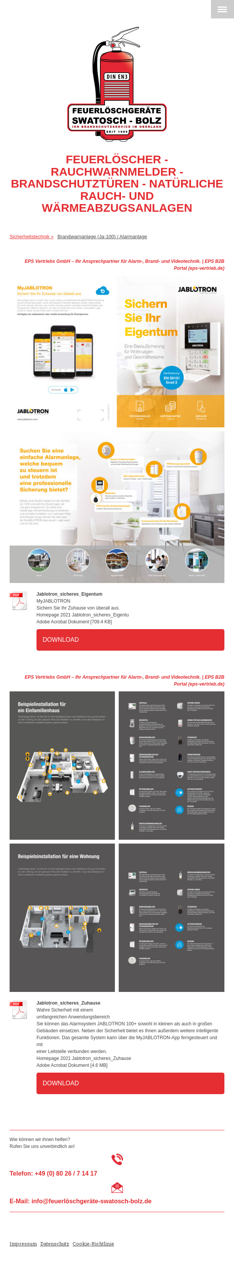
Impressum (23, 1244)
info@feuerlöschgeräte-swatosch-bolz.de (92, 1201)
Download (61, 639)
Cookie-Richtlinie (93, 1244)
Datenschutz (54, 1244)
